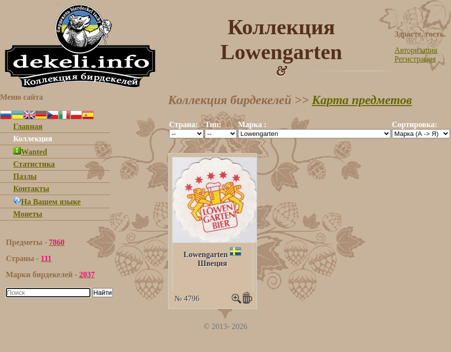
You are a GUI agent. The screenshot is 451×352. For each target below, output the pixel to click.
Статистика (34, 164)
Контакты (31, 188)
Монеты (28, 214)
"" (186, 133)
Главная (28, 126)
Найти (102, 292)
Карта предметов (362, 100)
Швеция (212, 263)
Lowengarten (205, 254)
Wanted (30, 152)
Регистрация (415, 59)
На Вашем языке (47, 202)
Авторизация (415, 50)
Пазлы (25, 176)
